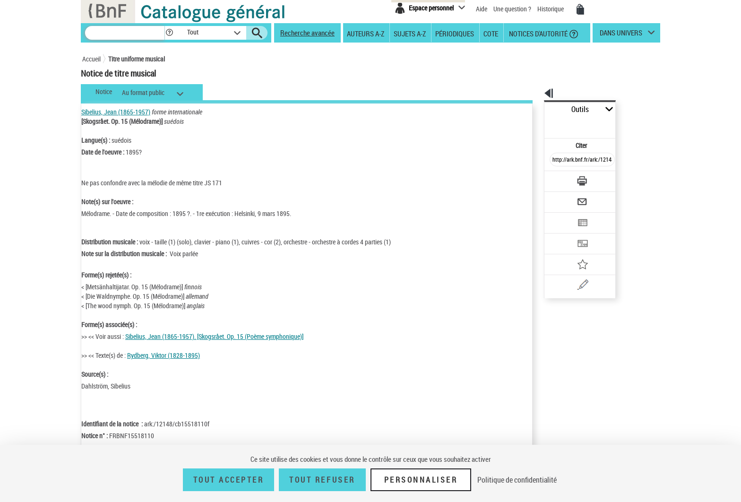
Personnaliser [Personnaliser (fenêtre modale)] (421, 480)
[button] (169, 33)
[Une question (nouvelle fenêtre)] (574, 252)
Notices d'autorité (538, 33)
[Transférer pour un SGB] (559, 215)
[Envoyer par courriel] (555, 178)
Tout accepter (228, 480)
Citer (541, 124)
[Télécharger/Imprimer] (557, 160)
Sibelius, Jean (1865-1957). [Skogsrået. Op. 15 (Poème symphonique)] (214, 336)
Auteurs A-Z (365, 33)
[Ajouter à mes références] (561, 234)
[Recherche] (124, 33)
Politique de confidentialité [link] (517, 480)
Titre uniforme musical (136, 58)
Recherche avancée (307, 32)
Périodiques (454, 33)
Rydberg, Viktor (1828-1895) (163, 355)
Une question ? (512, 8)
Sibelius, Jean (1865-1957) (115, 111)
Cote (490, 33)
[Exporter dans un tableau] (562, 197)
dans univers (621, 35)
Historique (551, 8)
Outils (534, 109)
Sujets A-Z (410, 33)
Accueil (91, 58)
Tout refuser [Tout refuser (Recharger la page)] (322, 480)
